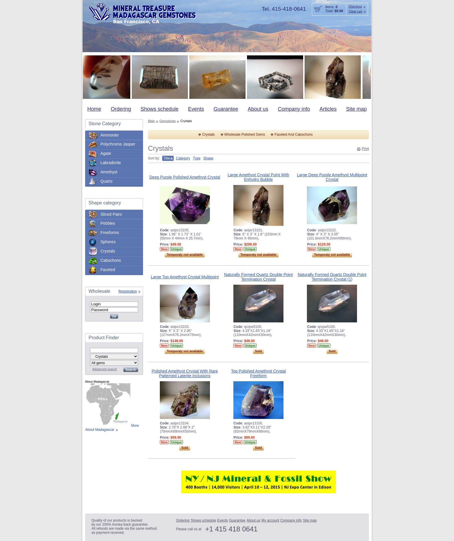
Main (151, 121)
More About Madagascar (112, 428)
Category (183, 158)
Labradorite (110, 162)
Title (166, 158)
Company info (294, 109)
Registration (127, 291)
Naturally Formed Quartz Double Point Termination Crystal (258, 277)
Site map (356, 109)
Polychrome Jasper (117, 144)
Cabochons (110, 260)
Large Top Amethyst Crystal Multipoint (185, 277)
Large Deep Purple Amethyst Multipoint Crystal (332, 177)
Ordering (121, 109)
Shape (208, 158)
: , (174, 230)
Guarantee (225, 109)
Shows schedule (159, 109)
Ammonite (109, 135)
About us (258, 109)
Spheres (108, 241)
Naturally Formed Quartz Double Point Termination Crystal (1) (332, 277)
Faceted (107, 269)
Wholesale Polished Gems (244, 134)
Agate (105, 153)
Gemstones (168, 121)
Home (94, 109)
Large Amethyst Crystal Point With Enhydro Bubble (258, 177)
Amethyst (108, 172)
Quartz (106, 181)
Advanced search (104, 369)
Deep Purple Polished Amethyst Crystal (184, 177)
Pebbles (107, 223)
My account (270, 520)
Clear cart (355, 11)
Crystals (107, 251)
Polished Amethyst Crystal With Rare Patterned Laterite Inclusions (185, 373)
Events (196, 109)
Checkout (355, 6)
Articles (328, 109)
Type (196, 158)
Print (365, 149)
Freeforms (109, 232)
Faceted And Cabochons (293, 134)
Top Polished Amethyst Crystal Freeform (258, 373)
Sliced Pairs (111, 214)
